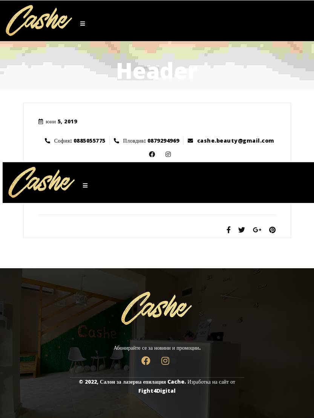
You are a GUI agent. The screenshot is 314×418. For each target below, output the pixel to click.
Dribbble (166, 154)
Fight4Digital (157, 390)
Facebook (149, 154)
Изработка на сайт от (211, 381)
